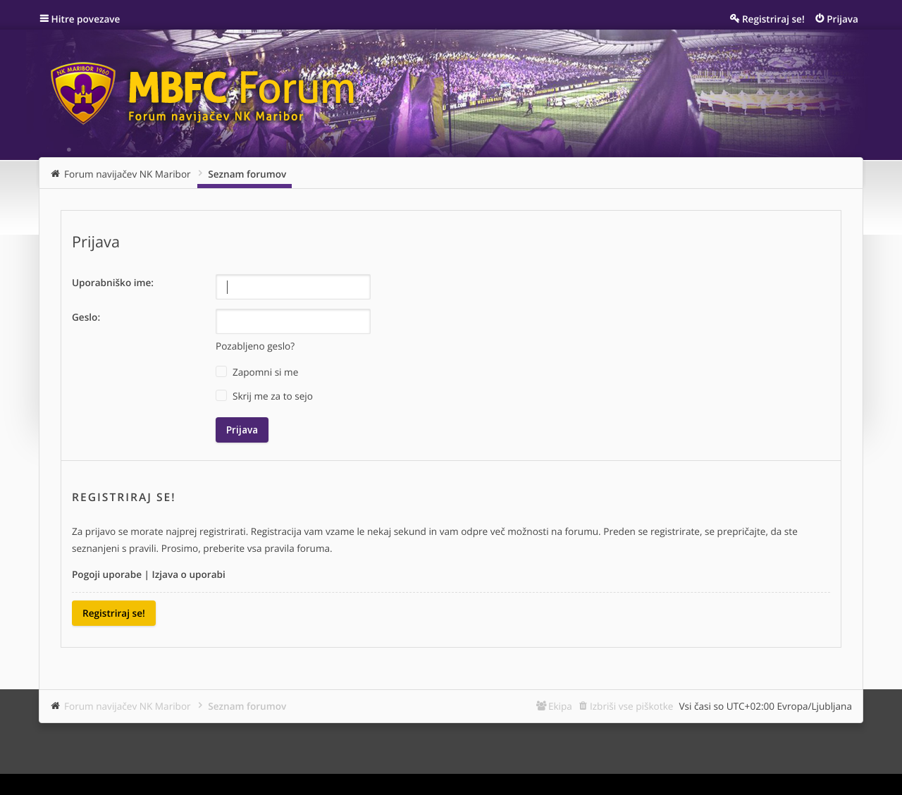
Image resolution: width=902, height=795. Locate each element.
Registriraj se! (113, 613)
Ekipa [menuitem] (560, 706)
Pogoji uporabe (107, 574)
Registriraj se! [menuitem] (773, 18)
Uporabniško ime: (113, 282)
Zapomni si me (257, 372)
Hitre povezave (86, 18)
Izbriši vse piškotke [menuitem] (632, 706)
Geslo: (86, 316)
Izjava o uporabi (189, 574)
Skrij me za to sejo (264, 396)
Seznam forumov (247, 706)
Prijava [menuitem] (842, 18)
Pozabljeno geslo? (255, 345)
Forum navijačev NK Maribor (127, 706)
